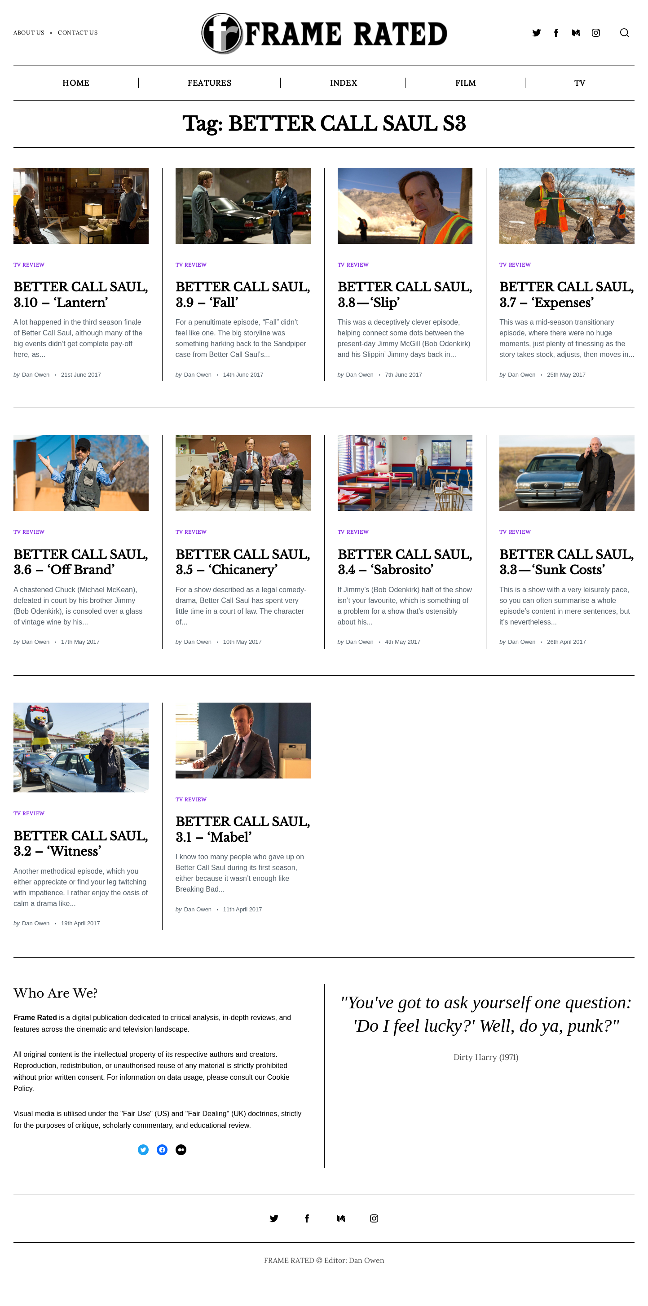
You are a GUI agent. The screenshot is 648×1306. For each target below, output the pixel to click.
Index (343, 83)
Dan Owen (35, 384)
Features (210, 83)
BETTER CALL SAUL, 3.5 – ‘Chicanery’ (229, 573)
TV (579, 83)
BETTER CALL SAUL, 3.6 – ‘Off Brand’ (69, 573)
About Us (28, 32)
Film (465, 83)
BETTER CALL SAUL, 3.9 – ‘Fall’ (235, 289)
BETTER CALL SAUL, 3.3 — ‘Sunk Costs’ (552, 573)
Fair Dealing (207, 1142)
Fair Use (136, 1142)
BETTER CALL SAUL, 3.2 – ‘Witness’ (66, 864)
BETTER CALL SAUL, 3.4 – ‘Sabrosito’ (391, 573)
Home (75, 83)
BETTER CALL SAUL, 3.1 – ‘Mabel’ (242, 842)
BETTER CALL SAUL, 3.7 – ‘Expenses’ (552, 296)
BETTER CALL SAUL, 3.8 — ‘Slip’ (396, 289)
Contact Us (77, 32)
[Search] (625, 33)
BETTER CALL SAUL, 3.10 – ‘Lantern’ (66, 296)
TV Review (30, 261)
